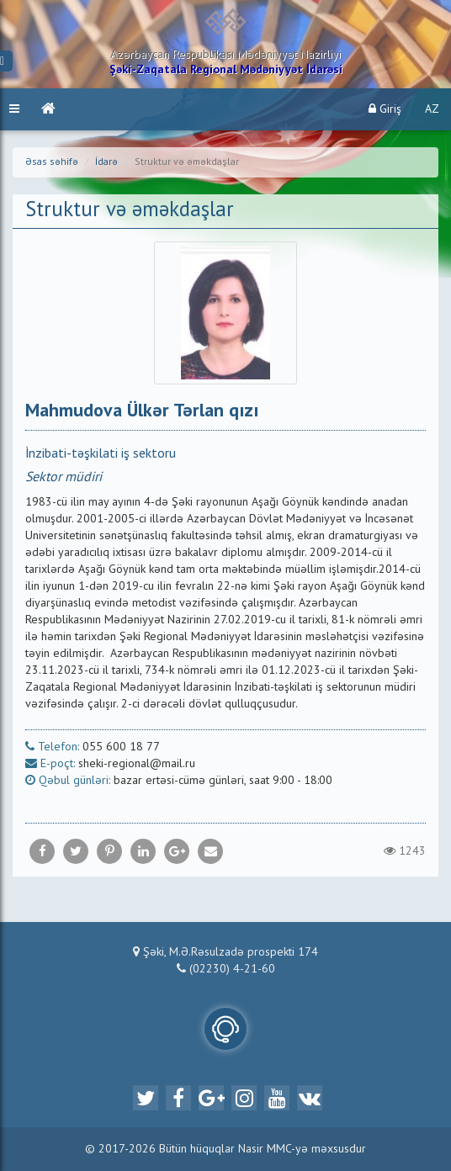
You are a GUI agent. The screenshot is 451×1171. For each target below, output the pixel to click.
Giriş (385, 109)
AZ (432, 109)
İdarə (106, 162)
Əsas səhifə (51, 162)
